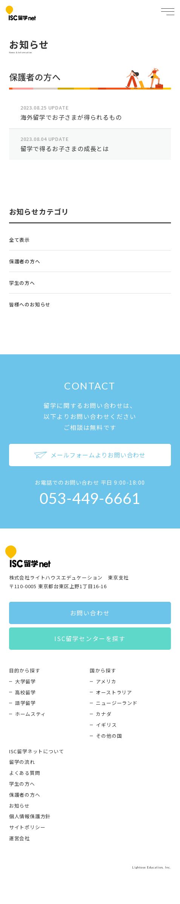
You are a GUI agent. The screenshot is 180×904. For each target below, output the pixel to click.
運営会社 (19, 838)
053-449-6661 (90, 498)
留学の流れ (22, 761)
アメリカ (106, 681)
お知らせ (19, 805)
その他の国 (109, 735)
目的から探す (24, 670)
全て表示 (19, 239)
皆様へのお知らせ (30, 304)
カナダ (103, 713)
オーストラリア (114, 692)
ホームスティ (30, 713)
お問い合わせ (90, 612)
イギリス (106, 724)
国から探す (103, 670)
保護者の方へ (24, 261)
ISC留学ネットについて (36, 751)
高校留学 (25, 692)
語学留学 (25, 702)
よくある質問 (24, 772)
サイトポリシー (27, 827)
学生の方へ (22, 282)
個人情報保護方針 (30, 816)
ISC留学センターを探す (89, 638)
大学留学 (25, 681)
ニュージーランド (116, 702)
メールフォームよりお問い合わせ (90, 454)
